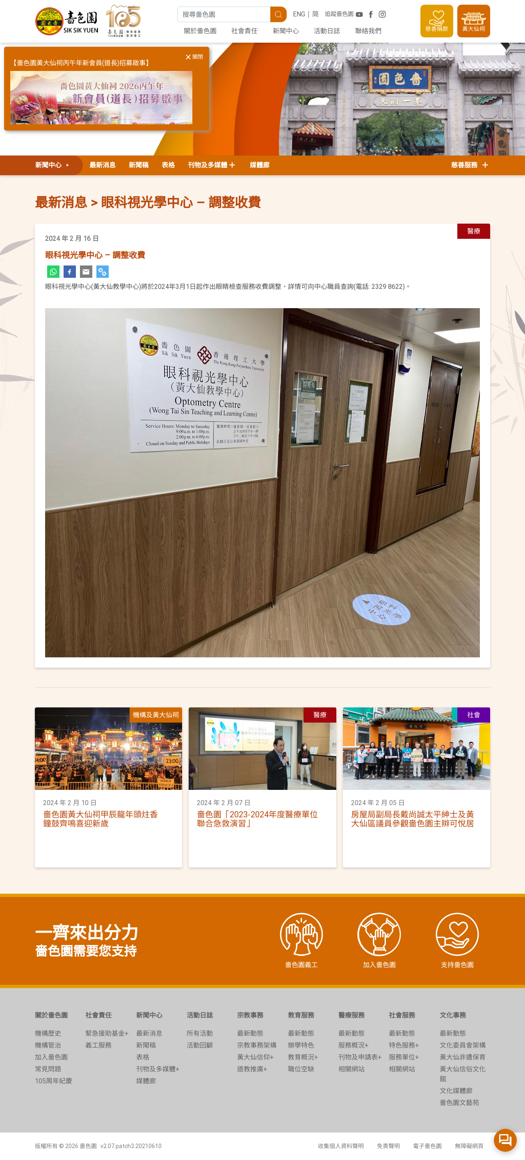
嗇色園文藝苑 (459, 1103)
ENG (299, 14)
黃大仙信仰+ (255, 1057)
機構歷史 (48, 1033)
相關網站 (351, 1069)
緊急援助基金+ (107, 1033)
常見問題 (48, 1069)
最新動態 (250, 1033)
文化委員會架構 (463, 1045)
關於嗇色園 (200, 31)
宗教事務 (250, 1015)
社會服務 (402, 1015)
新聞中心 (286, 31)
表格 (168, 165)
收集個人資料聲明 (341, 1146)
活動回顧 (200, 1045)
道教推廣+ (252, 1069)
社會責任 (244, 31)
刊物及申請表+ (360, 1057)
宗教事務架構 (256, 1045)
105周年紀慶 (53, 1081)
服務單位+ (404, 1057)
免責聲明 (388, 1146)
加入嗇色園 (51, 1057)
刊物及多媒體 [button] (207, 165)
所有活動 (200, 1033)
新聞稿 (138, 165)
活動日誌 (327, 31)
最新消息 (102, 165)
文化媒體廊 (456, 1091)
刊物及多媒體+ (158, 1069)
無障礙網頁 (469, 1146)
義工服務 (98, 1045)
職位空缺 (301, 1069)
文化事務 (453, 1015)
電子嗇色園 (427, 1146)
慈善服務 (470, 165)
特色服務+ (404, 1045)
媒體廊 (259, 165)
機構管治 (48, 1045)
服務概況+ (353, 1045)
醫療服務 (351, 1015)
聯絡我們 (368, 31)
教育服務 (301, 1015)
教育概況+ (303, 1057)
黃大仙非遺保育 (463, 1057)
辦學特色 (301, 1045)
